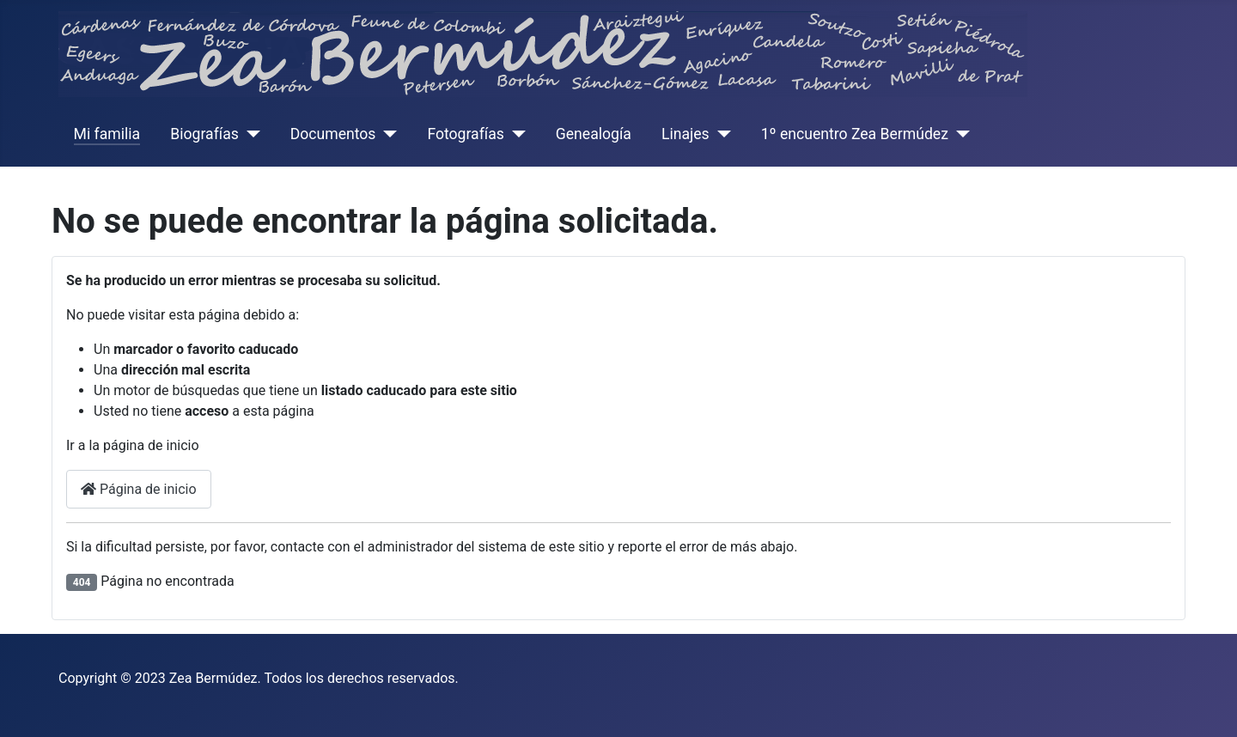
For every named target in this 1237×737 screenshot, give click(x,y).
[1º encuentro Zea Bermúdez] (959, 134)
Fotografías (465, 134)
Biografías (204, 134)
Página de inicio (139, 489)
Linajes (685, 134)
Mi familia (107, 134)
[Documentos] (386, 134)
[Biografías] (249, 134)
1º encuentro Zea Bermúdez (854, 134)
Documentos (333, 134)
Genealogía (593, 134)
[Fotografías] (515, 134)
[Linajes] (720, 134)
